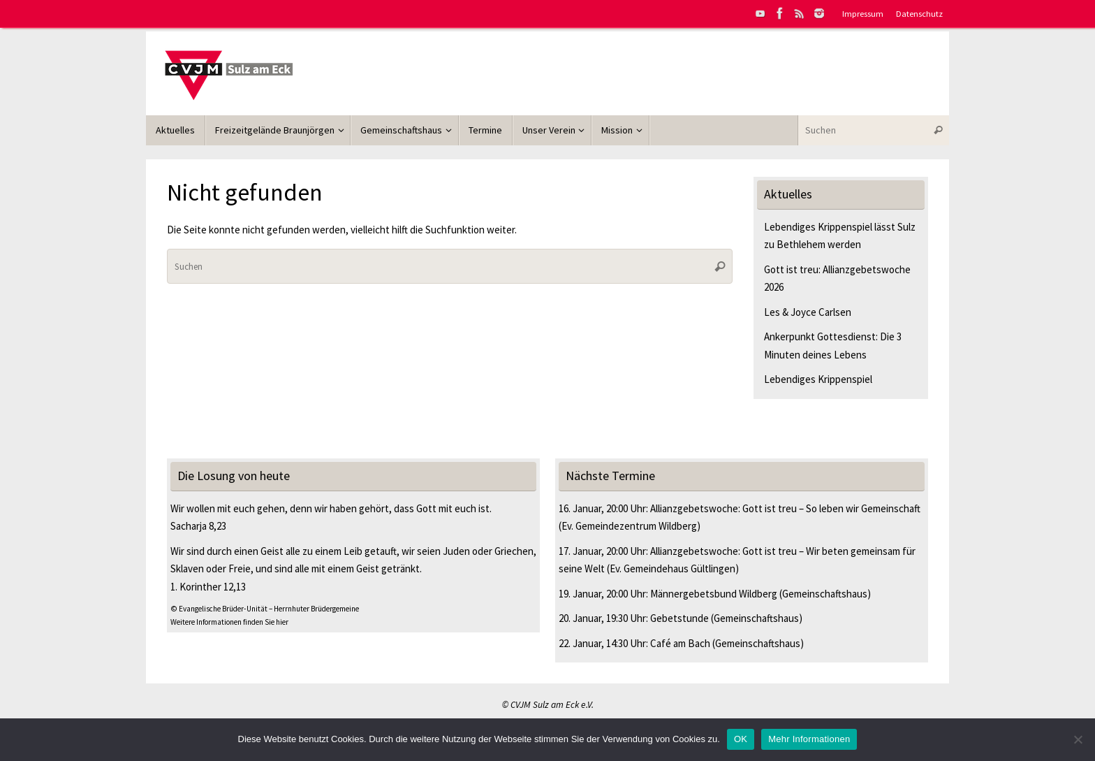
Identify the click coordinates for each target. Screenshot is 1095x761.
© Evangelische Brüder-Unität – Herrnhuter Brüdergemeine (264, 609)
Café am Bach (680, 643)
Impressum (862, 13)
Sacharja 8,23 (198, 525)
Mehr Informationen (809, 739)
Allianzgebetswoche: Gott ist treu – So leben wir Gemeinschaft (785, 508)
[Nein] (1078, 739)
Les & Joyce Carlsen (807, 312)
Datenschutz (919, 13)
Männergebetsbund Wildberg (713, 593)
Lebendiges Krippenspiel (818, 379)
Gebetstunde (679, 618)
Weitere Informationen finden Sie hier (229, 622)
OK (740, 739)
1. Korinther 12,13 (208, 586)
